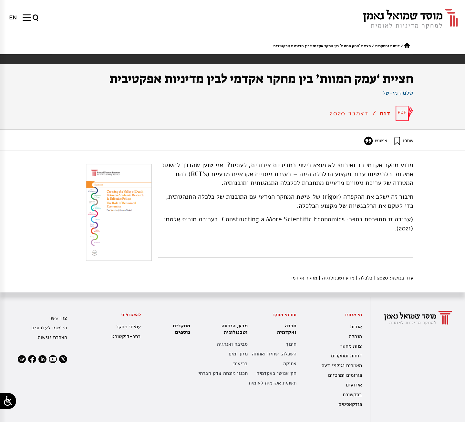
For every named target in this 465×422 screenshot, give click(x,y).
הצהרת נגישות (52, 337)
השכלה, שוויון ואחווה (274, 353)
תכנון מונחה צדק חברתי (223, 373)
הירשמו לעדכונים (49, 327)
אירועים (354, 384)
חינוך (291, 344)
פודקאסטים (350, 404)
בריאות (240, 363)
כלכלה (364, 277)
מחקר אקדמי (304, 277)
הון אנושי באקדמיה (276, 373)
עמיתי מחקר (128, 326)
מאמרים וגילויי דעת (341, 365)
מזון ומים (238, 353)
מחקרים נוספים (181, 329)
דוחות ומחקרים (387, 45)
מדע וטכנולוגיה (336, 277)
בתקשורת (352, 394)
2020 (381, 277)
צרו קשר (58, 318)
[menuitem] (13, 17)
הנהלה (355, 336)
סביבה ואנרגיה (232, 344)
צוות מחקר (351, 346)
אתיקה (289, 363)
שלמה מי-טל (398, 93)
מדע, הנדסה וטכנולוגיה (233, 329)
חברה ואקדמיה (285, 329)
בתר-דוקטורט (126, 336)
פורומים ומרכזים (345, 375)
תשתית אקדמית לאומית (272, 382)
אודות (356, 326)
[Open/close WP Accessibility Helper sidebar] (8, 401)
